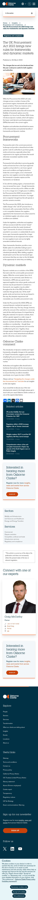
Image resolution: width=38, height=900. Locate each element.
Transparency (7, 793)
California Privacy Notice (11, 774)
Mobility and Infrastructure (13, 516)
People (5, 711)
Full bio (9, 628)
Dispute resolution (10, 534)
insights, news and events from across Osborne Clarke (18, 485)
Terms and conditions (10, 762)
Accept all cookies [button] (19, 892)
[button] (24, 4)
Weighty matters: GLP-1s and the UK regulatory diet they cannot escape (18, 435)
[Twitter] (4, 849)
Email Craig (10, 626)
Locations (6, 739)
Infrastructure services (12, 539)
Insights (15, 23)
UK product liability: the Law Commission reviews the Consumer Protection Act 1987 (17, 414)
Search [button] (29, 4)
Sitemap (5, 758)
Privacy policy (7, 770)
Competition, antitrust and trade (15, 537)
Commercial (9, 532)
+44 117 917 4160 (13, 623)
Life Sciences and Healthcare (14, 519)
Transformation (8, 723)
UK (8, 631)
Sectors (5, 715)
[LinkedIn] (12, 849)
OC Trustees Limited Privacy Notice (14, 778)
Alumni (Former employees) (12, 785)
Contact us (6, 766)
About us (6, 743)
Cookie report (7, 789)
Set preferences (19, 896)
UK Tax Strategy (8, 801)
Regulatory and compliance (13, 25)
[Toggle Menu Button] (34, 4)
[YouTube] (20, 849)
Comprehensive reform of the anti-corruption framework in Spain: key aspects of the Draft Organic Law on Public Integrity (18, 448)
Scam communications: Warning (13, 805)
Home (5, 23)
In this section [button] (9, 13)
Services (6, 719)
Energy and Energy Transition (14, 521)
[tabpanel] (19, 607)
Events (5, 735)
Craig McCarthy (13, 617)
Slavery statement (9, 781)
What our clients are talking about (14, 727)
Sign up (12, 494)
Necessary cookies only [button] (19, 887)
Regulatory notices (9, 797)
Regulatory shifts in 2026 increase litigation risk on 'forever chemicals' (17, 425)
